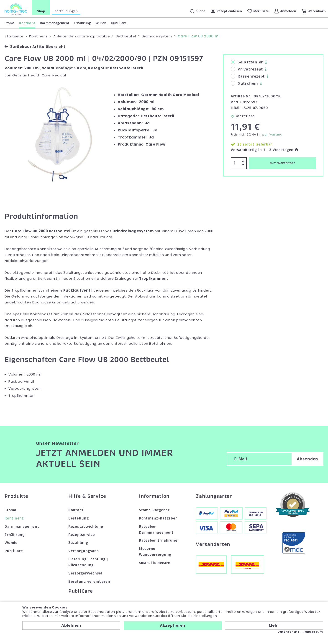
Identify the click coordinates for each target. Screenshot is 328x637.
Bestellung (78, 518)
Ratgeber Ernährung (158, 540)
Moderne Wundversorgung (155, 552)
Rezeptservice (81, 535)
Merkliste (243, 116)
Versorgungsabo (83, 551)
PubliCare (119, 23)
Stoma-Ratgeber (154, 510)
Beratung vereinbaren (89, 582)
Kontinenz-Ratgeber (158, 518)
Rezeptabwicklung (85, 527)
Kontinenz (27, 23)
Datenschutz (288, 632)
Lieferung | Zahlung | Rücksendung (88, 562)
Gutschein (244, 83)
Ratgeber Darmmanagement (156, 530)
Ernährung (82, 23)
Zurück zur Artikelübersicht (35, 46)
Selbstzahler (247, 62)
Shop (41, 11)
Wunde (101, 23)
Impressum (313, 632)
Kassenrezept (248, 76)
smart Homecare (154, 563)
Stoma (10, 23)
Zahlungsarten (214, 496)
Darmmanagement (54, 23)
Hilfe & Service (87, 496)
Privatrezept (247, 69)
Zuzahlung (78, 543)
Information (154, 496)
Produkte (16, 496)
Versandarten (213, 544)
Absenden (307, 459)
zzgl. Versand (271, 134)
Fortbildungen (66, 11)
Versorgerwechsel (85, 573)
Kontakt (76, 510)
